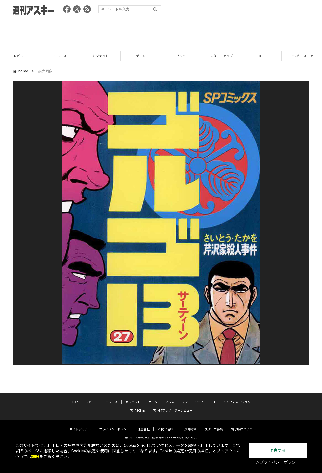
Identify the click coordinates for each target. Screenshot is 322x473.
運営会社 (144, 424)
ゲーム (158, 56)
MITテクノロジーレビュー (172, 406)
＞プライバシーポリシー (278, 462)
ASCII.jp (137, 406)
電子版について (241, 424)
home (20, 71)
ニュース (77, 56)
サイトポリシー (80, 424)
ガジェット (117, 56)
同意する (278, 450)
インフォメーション (236, 397)
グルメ (198, 56)
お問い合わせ (167, 424)
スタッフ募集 (214, 424)
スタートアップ (238, 56)
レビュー (37, 56)
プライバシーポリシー (114, 424)
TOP (75, 397)
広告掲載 (190, 424)
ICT (278, 56)
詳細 (35, 456)
